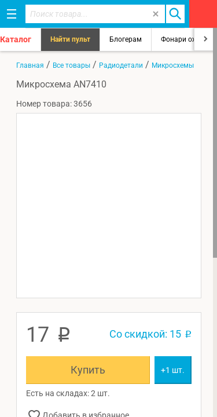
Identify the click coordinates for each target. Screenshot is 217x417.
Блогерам (125, 39)
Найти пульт (70, 39)
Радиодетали (121, 65)
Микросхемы (173, 65)
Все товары (71, 65)
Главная (30, 65)
